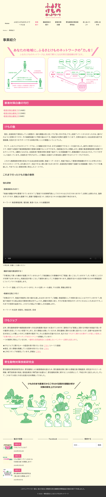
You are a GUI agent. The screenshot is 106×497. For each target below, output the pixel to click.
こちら (46, 345)
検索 (99, 445)
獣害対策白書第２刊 (11, 113)
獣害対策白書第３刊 (11, 116)
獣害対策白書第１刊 (11, 110)
